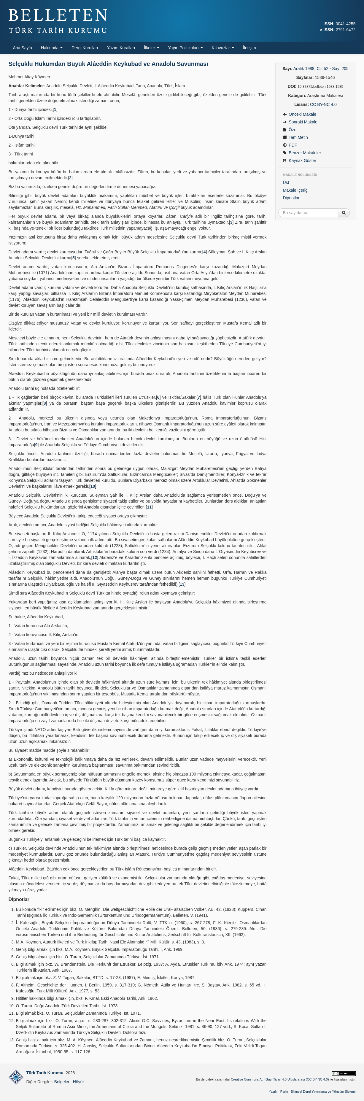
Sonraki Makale (300, 122)
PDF (290, 145)
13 (182, 584)
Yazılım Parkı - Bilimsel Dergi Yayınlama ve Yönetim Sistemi (312, 1091)
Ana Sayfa (22, 47)
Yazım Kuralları (121, 47)
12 (94, 557)
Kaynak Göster (299, 160)
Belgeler (61, 1081)
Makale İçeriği (295, 190)
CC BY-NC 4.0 (323, 104)
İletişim (249, 47)
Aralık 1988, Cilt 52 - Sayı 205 (321, 68)
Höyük (79, 1081)
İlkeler (151, 47)
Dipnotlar (291, 198)
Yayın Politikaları (185, 47)
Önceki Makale (299, 114)
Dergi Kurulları (84, 47)
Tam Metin (295, 137)
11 (149, 507)
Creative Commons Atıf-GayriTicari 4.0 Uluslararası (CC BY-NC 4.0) (280, 1079)
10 (92, 486)
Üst (286, 182)
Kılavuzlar (223, 47)
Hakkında (52, 47)
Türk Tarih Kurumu (44, 1072)
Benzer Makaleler (302, 152)
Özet (290, 129)
